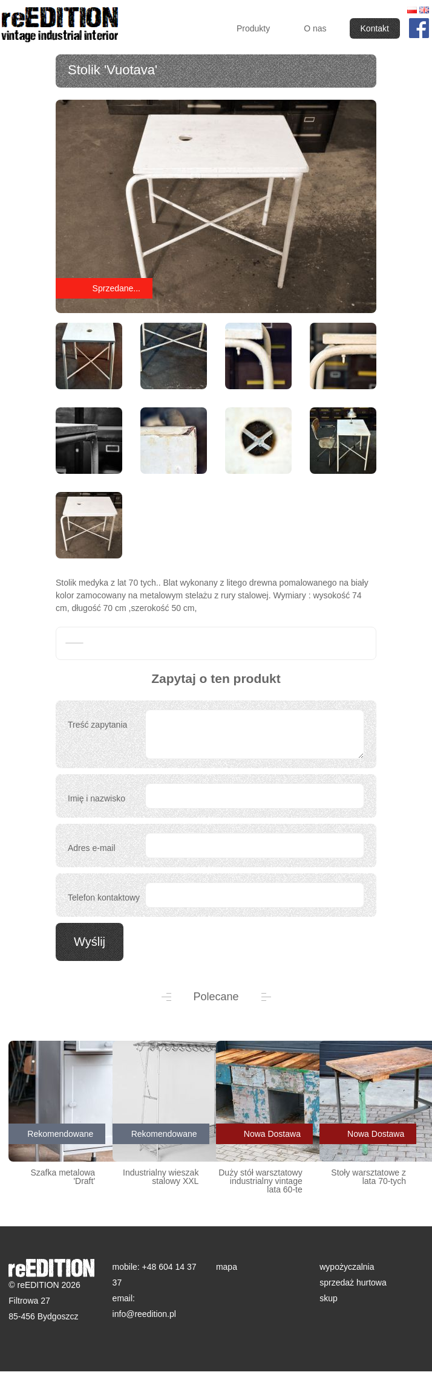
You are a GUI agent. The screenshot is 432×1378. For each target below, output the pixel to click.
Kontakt (375, 28)
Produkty (253, 28)
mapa (226, 1267)
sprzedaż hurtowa (353, 1282)
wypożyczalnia (346, 1267)
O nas (315, 28)
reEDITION (62, 25)
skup (328, 1298)
